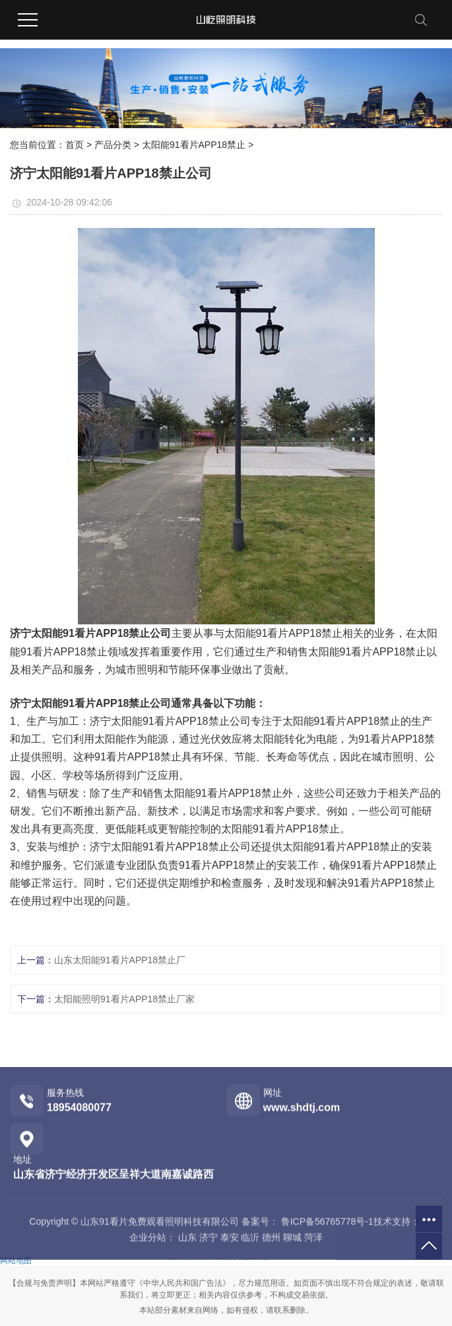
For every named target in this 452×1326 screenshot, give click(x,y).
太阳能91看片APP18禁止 (193, 144)
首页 (74, 144)
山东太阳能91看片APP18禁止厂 (119, 960)
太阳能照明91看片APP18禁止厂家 (124, 999)
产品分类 (112, 144)
